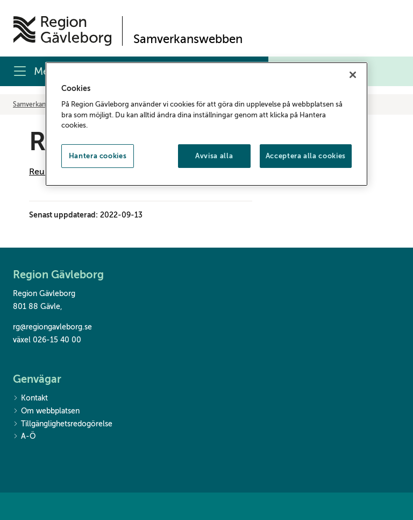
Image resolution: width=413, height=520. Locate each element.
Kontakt (30, 398)
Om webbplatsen (46, 411)
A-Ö (24, 436)
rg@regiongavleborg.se (52, 327)
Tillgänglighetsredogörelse (62, 424)
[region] (206, 124)
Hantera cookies (98, 156)
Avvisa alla (214, 156)
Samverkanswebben (43, 104)
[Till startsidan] (62, 31)
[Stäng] (353, 75)
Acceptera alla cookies (306, 156)
